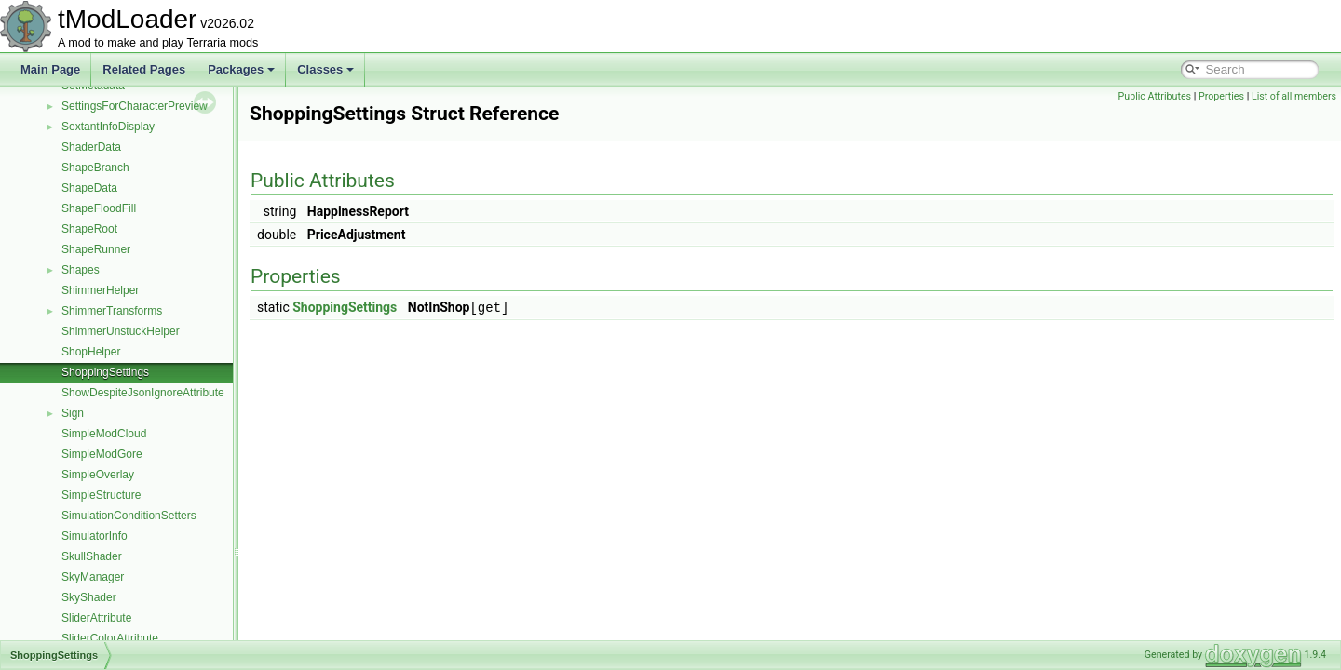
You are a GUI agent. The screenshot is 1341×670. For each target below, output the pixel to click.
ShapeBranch (95, 167)
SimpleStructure (101, 495)
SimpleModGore (101, 454)
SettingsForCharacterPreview (134, 106)
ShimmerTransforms (111, 310)
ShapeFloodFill (98, 208)
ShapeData (89, 187)
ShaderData (91, 147)
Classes (325, 69)
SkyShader (88, 597)
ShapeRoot (89, 228)
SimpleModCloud (103, 433)
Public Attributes (1155, 96)
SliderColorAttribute (109, 638)
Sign (72, 413)
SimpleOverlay (97, 474)
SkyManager (92, 576)
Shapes (80, 269)
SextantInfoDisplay (108, 126)
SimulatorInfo (94, 536)
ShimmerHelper (100, 290)
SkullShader (91, 556)
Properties (1221, 96)
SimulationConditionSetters (128, 515)
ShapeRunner (95, 249)
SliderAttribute (96, 617)
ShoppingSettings (105, 372)
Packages (241, 69)
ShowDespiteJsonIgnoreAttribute (142, 392)
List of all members (1294, 96)
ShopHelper (90, 351)
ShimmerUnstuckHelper (120, 331)
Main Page (50, 69)
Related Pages (143, 69)
